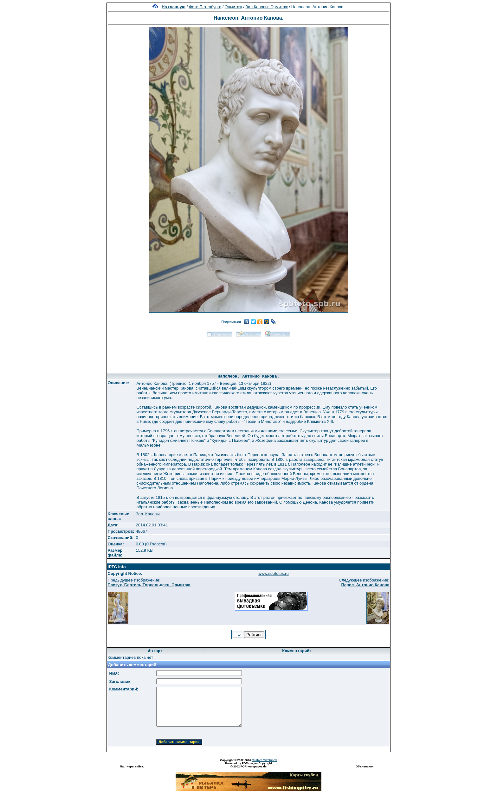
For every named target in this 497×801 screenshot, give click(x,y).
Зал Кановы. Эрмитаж (266, 6)
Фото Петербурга (205, 6)
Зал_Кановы (147, 514)
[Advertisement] (248, 353)
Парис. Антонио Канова (365, 584)
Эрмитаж (233, 6)
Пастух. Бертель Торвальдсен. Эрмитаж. (149, 584)
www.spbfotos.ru (273, 573)
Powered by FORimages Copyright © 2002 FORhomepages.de (248, 765)
